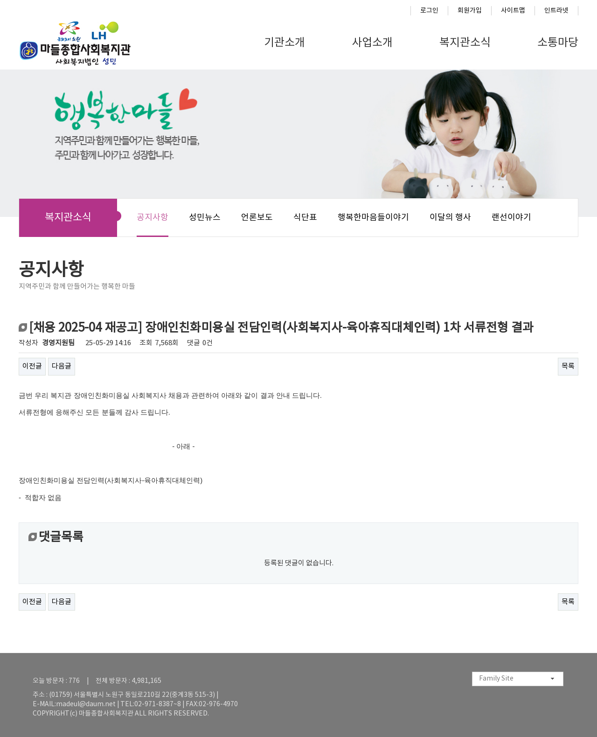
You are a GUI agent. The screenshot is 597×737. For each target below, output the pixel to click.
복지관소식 (465, 42)
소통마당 (557, 42)
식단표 (305, 217)
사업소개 (372, 42)
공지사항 (152, 217)
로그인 (429, 10)
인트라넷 (556, 10)
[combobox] (517, 679)
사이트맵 (513, 10)
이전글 (32, 366)
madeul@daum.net (86, 704)
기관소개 (284, 42)
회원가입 (470, 10)
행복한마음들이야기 (373, 217)
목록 (568, 366)
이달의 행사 (450, 217)
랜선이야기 (511, 217)
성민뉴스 (205, 217)
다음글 (61, 366)
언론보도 (257, 217)
